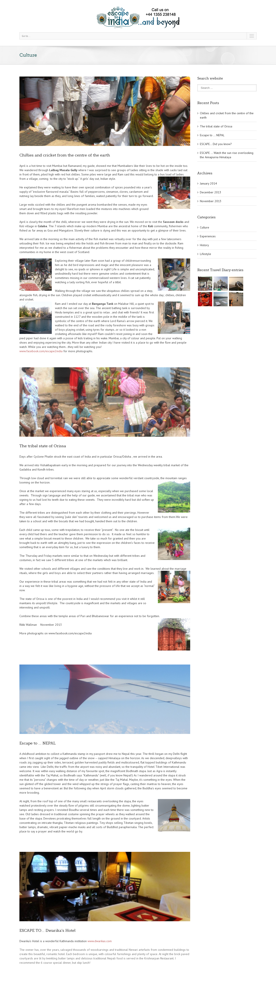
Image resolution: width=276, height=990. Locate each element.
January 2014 (208, 183)
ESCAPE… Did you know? (216, 144)
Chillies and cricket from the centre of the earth (64, 155)
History (204, 245)
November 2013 (210, 201)
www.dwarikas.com (100, 941)
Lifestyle (205, 254)
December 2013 (210, 192)
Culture (204, 227)
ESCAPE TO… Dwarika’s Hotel (47, 930)
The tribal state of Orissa (42, 446)
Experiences (208, 236)
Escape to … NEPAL (37, 743)
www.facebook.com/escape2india (41, 351)
